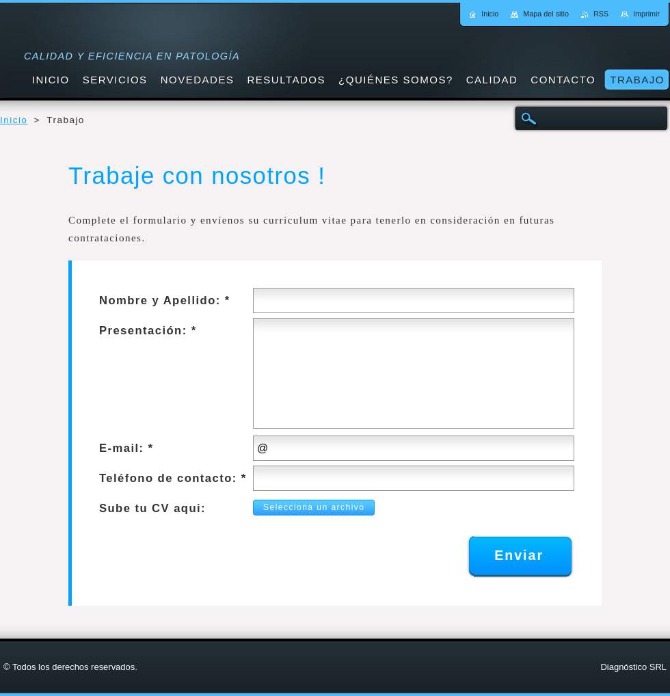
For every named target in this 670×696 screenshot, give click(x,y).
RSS (600, 14)
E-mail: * (126, 448)
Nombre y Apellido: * (164, 300)
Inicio (13, 120)
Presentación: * (148, 330)
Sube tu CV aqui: (152, 508)
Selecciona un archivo (310, 507)
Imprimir (646, 14)
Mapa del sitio (546, 14)
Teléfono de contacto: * (173, 478)
